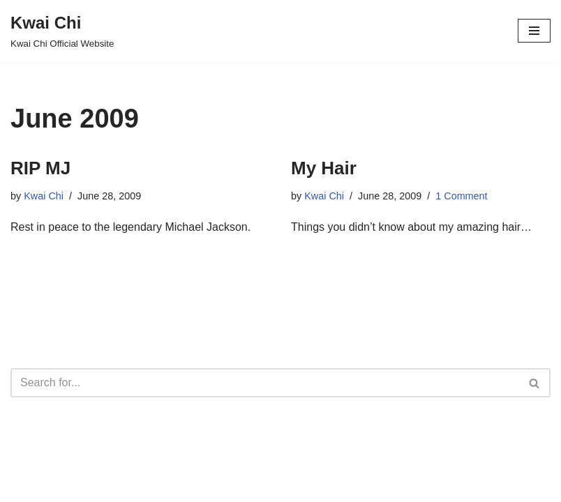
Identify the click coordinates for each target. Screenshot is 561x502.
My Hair (324, 168)
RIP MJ (40, 168)
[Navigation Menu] (534, 31)
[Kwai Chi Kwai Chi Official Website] (62, 31)
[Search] (264, 382)
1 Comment (461, 195)
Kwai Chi (43, 195)
